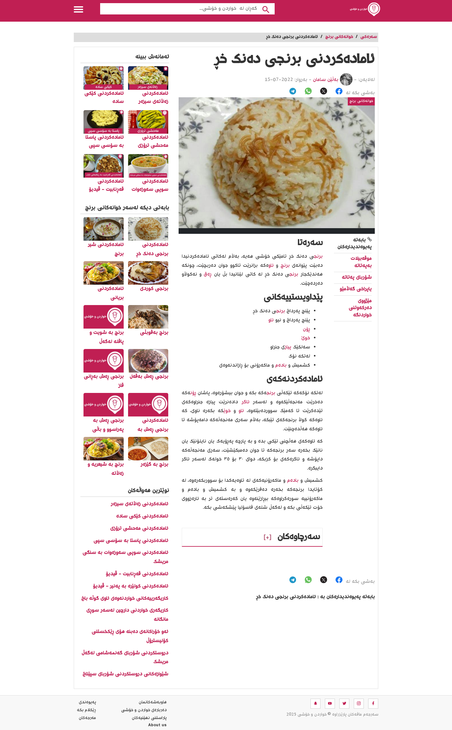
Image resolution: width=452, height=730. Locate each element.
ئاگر (246, 402)
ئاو (271, 265)
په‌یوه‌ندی (87, 702)
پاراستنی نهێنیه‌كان (149, 718)
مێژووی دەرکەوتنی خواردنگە (360, 308)
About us (157, 726)
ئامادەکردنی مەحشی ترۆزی (139, 528)
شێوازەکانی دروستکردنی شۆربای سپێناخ (125, 674)
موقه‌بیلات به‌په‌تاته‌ (361, 262)
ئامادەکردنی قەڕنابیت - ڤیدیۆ (137, 574)
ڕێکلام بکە (86, 710)
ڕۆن (193, 393)
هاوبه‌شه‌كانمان (153, 702)
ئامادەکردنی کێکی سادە (142, 516)
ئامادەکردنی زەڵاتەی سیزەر (139, 504)
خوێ (227, 411)
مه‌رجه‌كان (87, 718)
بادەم (281, 365)
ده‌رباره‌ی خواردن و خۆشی (144, 710)
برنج (318, 256)
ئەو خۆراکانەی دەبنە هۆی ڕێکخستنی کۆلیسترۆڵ (130, 636)
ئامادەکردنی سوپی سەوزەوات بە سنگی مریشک (125, 557)
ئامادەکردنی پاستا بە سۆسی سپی (131, 541)
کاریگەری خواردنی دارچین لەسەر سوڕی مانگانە (127, 615)
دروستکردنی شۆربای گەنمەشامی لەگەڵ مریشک (125, 658)
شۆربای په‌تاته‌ (357, 277)
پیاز (288, 347)
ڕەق (208, 274)
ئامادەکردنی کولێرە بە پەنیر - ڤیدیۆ (130, 586)
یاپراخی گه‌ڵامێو (356, 289)
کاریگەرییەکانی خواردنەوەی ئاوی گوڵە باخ (124, 598)
